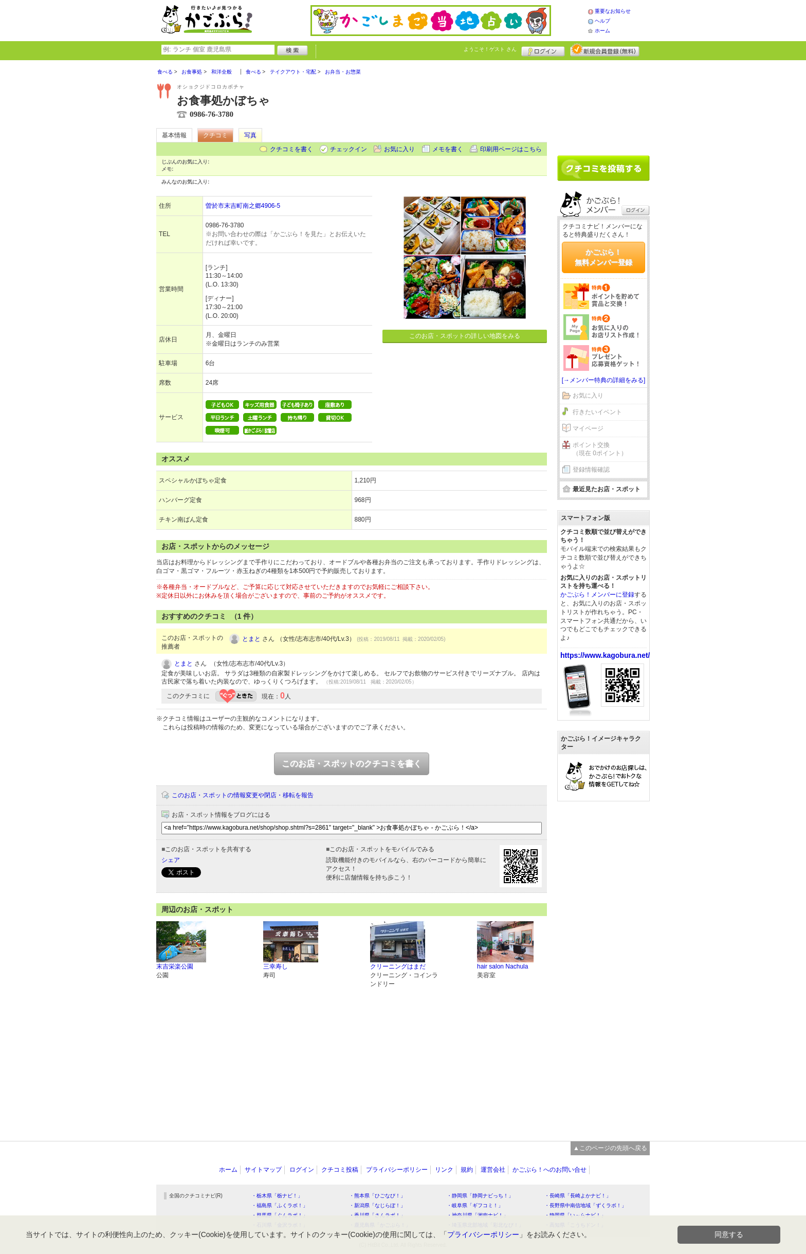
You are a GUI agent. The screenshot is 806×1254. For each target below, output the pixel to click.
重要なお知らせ (613, 11)
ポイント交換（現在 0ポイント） (600, 449)
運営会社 (493, 1169)
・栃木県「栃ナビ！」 (277, 1195)
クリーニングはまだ (398, 966)
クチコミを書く (291, 149)
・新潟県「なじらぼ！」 (377, 1205)
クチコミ (215, 135)
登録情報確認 (591, 469)
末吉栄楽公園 (174, 966)
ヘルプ (602, 21)
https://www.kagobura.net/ (605, 655)
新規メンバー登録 (604, 50)
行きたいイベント (597, 412)
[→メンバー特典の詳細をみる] (604, 380)
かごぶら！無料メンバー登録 (603, 257)
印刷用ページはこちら (511, 149)
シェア (170, 860)
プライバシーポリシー (397, 1169)
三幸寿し (275, 966)
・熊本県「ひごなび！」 (377, 1195)
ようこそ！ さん (490, 49)
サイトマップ (263, 1169)
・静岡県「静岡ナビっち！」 (480, 1195)
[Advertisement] (603, 103)
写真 (250, 135)
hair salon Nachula (502, 966)
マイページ (588, 428)
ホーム (602, 30)
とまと (251, 638)
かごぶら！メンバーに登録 (597, 594)
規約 (467, 1169)
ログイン (543, 50)
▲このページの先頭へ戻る (610, 1148)
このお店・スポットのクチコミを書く (352, 763)
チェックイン (348, 149)
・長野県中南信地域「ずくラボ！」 (585, 1205)
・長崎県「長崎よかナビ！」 (577, 1195)
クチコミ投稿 (339, 1169)
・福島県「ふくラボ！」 (279, 1205)
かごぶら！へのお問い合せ (549, 1169)
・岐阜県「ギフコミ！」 (475, 1205)
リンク (444, 1169)
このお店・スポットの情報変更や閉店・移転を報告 (243, 795)
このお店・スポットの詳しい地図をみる (464, 335)
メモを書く (447, 149)
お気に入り (399, 149)
